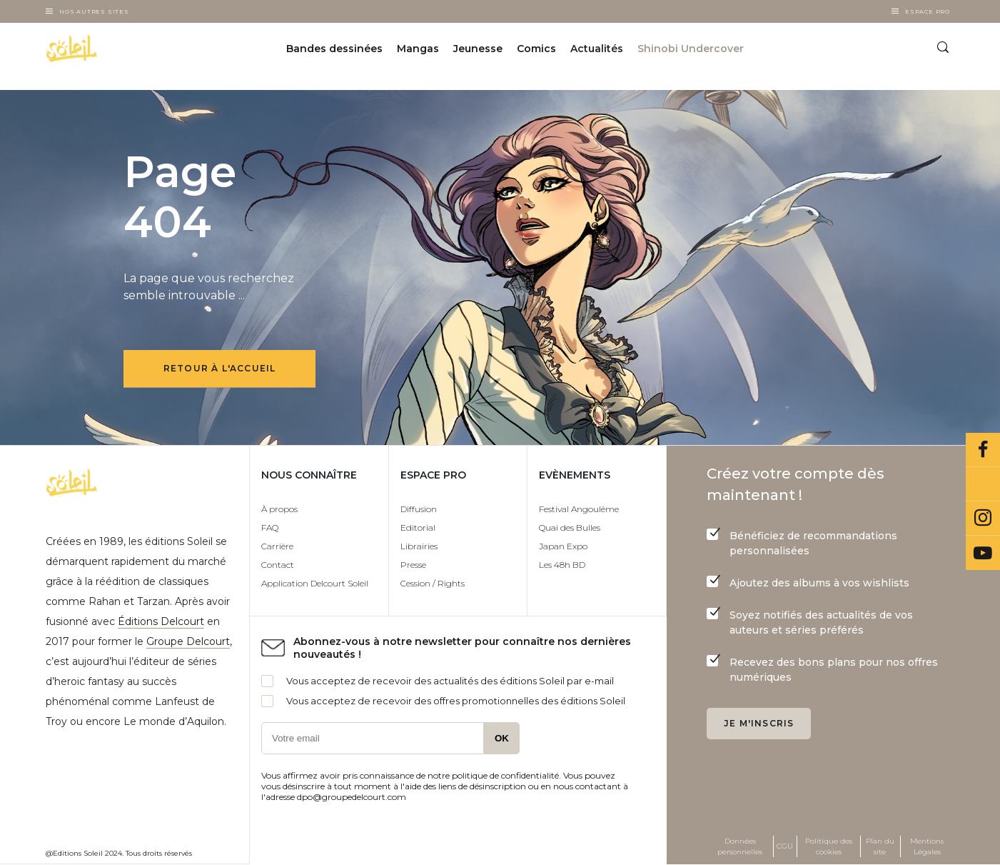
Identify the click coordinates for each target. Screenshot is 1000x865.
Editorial (417, 527)
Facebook (983, 450)
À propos (279, 509)
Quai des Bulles (569, 527)
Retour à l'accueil (219, 368)
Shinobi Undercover (690, 48)
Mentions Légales (927, 846)
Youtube (983, 553)
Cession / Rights (432, 583)
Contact (277, 564)
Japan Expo (563, 546)
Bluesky (983, 484)
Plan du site (880, 846)
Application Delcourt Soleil (314, 583)
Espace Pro (927, 11)
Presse (413, 564)
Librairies (419, 546)
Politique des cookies (828, 846)
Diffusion (418, 509)
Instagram (983, 518)
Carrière (277, 546)
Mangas (418, 48)
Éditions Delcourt (161, 621)
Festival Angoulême (579, 509)
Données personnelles (739, 846)
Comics (536, 48)
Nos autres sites (94, 11)
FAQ (269, 527)
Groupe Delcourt (188, 641)
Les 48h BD (562, 564)
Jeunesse (477, 48)
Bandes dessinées (334, 48)
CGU (785, 846)
